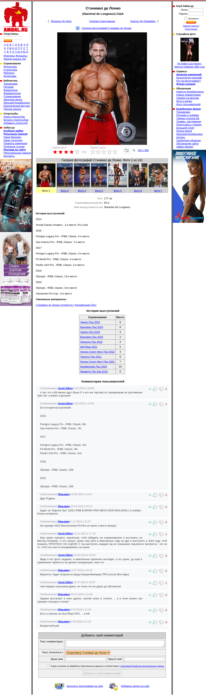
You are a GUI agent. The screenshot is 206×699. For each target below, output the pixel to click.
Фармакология (12, 93)
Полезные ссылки (14, 146)
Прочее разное (12, 109)
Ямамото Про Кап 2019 (94, 371)
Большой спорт (185, 127)
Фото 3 (82, 190)
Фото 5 (118, 190)
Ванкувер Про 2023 (91, 336)
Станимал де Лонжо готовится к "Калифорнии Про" (66, 305)
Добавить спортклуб (16, 123)
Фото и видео (184, 101)
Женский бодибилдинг (17, 102)
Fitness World (184, 130)
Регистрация (191, 29)
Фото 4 (99, 190)
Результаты (10, 66)
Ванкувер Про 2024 (91, 327)
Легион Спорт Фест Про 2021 (97, 361)
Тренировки (10, 83)
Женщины (21, 55)
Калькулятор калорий (189, 77)
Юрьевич (64, 494)
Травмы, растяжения (188, 121)
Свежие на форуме (187, 98)
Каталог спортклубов (16, 119)
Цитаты (180, 137)
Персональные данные (17, 152)
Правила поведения (15, 143)
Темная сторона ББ (188, 118)
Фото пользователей (188, 104)
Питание (9, 86)
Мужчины (9, 55)
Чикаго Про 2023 (90, 332)
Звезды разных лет (15, 58)
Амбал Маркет (184, 146)
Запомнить (193, 18)
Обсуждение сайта (187, 143)
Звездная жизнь (13, 99)
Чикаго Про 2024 (90, 322)
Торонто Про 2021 (91, 356)
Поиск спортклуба (14, 116)
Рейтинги (9, 72)
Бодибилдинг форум (188, 109)
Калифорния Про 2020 (93, 366)
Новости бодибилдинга (190, 91)
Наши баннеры (12, 137)
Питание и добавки (187, 115)
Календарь (10, 76)
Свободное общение (188, 140)
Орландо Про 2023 (91, 341)
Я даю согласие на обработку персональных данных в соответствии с (110, 670)
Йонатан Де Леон (61, 21)
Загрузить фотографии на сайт (85, 690)
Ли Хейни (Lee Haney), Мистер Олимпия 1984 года (190, 53)
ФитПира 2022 (88, 346)
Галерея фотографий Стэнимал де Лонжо (106, 28)
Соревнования (12, 96)
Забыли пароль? (191, 26)
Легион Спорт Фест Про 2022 (97, 351)
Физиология (11, 90)
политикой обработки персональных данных (145, 670)
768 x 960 (143, 150)
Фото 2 (65, 190)
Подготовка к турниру (189, 124)
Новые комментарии (188, 94)
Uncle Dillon (65, 388)
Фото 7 (158, 190)
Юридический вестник (17, 105)
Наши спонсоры (13, 140)
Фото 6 (138, 190)
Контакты (9, 156)
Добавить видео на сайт (135, 690)
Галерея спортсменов (102, 21)
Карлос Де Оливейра (142, 21)
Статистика (10, 69)
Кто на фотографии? (188, 80)
